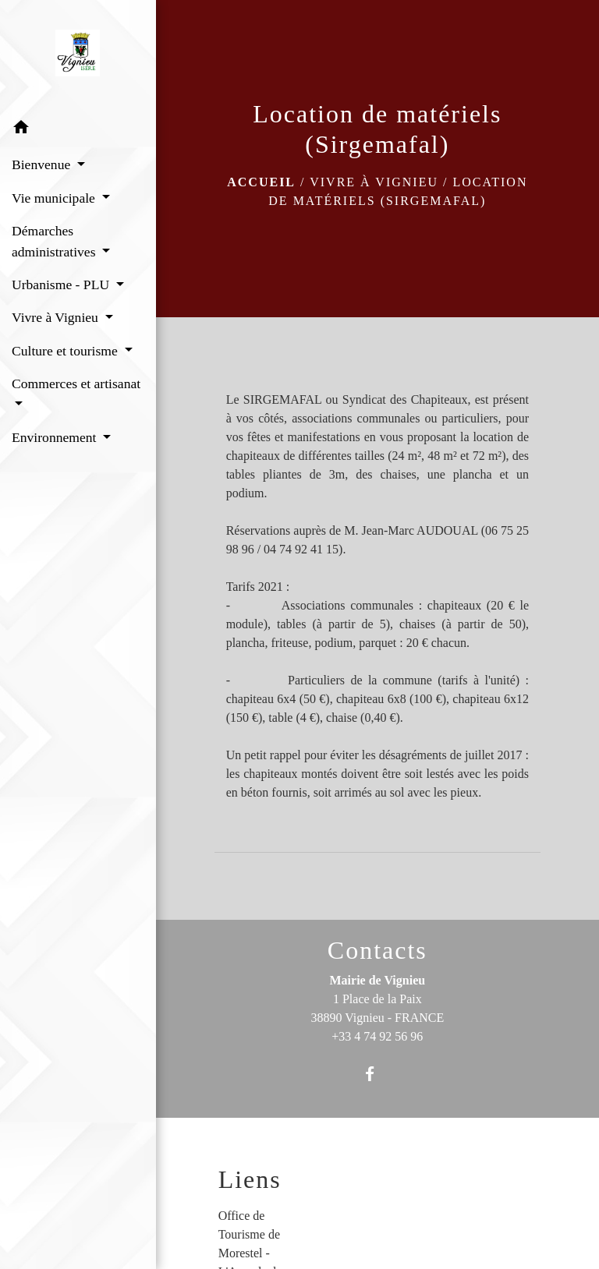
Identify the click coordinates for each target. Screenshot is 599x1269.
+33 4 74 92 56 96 (377, 1036)
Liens (250, 1179)
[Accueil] (77, 56)
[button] (78, 129)
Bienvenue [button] (43, 164)
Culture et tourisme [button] (66, 351)
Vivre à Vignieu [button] (56, 317)
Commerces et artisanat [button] (76, 383)
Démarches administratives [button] (55, 241)
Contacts (377, 950)
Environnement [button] (56, 437)
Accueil (261, 182)
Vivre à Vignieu (374, 182)
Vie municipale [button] (55, 198)
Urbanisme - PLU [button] (62, 284)
